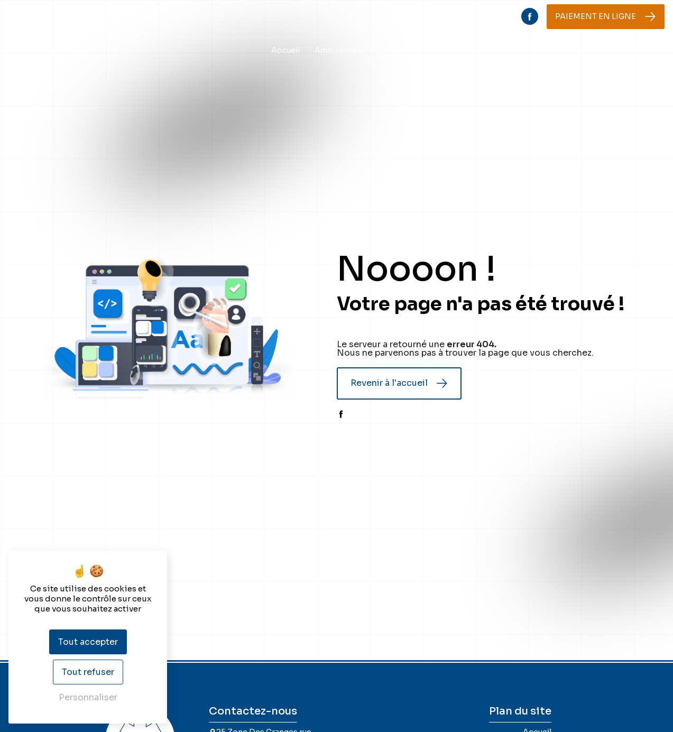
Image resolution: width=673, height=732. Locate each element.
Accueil (285, 50)
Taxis (408, 50)
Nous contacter (631, 50)
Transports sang (556, 50)
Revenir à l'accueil (389, 382)
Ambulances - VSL (349, 50)
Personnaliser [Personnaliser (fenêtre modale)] (88, 697)
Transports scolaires (471, 50)
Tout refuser (88, 672)
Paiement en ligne (595, 16)
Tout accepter (88, 641)
